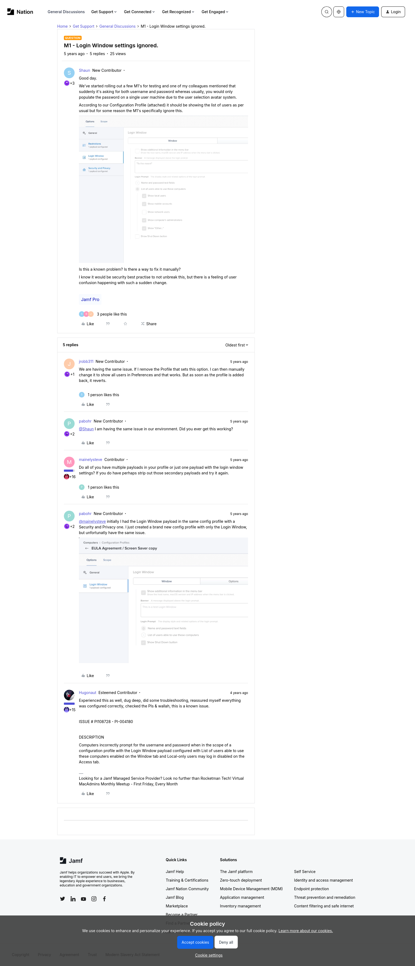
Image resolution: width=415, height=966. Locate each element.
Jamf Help (175, 871)
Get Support (104, 11)
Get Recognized (178, 11)
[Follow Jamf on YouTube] (83, 899)
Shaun (84, 70)
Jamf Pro (90, 299)
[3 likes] (103, 314)
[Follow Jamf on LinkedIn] (73, 898)
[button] (362, 11)
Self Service (305, 871)
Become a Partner (182, 914)
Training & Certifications (187, 880)
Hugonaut (87, 692)
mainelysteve (90, 459)
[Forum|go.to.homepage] (20, 11)
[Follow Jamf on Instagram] (94, 898)
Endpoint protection (311, 888)
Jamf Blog (175, 897)
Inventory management (240, 906)
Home (62, 26)
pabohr (85, 421)
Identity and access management (323, 880)
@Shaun (86, 429)
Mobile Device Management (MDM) (251, 888)
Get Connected (140, 11)
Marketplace (177, 906)
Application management (242, 897)
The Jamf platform (236, 871)
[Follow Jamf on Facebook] (104, 898)
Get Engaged (215, 11)
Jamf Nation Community (187, 888)
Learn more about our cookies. (306, 930)
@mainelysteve (92, 521)
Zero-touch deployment (241, 880)
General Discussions (66, 11)
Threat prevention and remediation (324, 897)
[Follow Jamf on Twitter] (62, 899)
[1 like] (99, 395)
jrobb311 (86, 361)
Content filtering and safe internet (324, 906)
